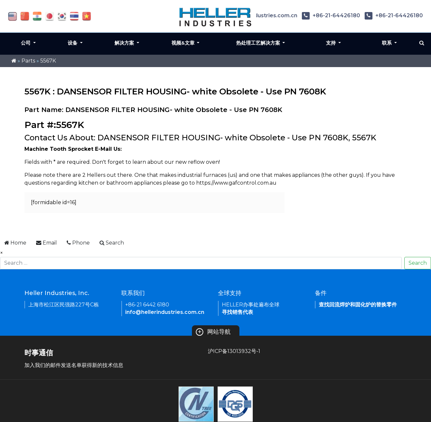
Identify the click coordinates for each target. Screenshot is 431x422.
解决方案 (124, 43)
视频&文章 (183, 43)
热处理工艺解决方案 (258, 43)
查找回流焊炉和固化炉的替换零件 (358, 305)
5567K (48, 61)
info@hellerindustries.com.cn (164, 312)
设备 (73, 43)
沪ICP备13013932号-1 (234, 351)
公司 (26, 43)
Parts (28, 61)
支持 (331, 43)
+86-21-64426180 (331, 15)
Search (418, 263)
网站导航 (213, 331)
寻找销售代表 (237, 312)
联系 (387, 43)
